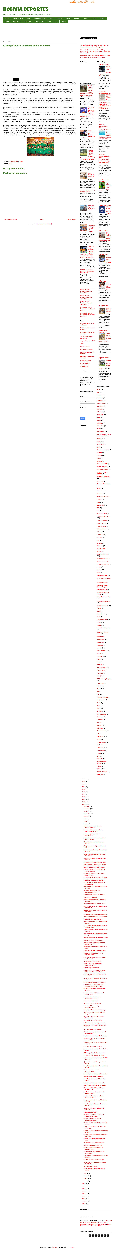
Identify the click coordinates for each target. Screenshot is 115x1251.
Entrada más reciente (11, 219)
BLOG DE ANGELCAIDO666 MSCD (104, 156)
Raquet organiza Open (90, 1112)
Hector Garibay (101, 548)
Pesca (98, 691)
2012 (84, 1194)
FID (98, 510)
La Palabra (94, 1222)
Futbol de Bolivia (85, 363)
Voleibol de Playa (102, 771)
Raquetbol (77, 18)
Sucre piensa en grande (90, 1166)
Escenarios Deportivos (103, 496)
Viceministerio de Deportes (101, 762)
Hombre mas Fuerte (102, 561)
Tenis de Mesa (101, 742)
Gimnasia (99, 537)
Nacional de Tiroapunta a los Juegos (94, 880)
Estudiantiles (100, 505)
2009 (84, 1201)
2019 (84, 799)
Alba (98, 392)
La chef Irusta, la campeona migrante (94, 867)
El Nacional (83, 1226)
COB (10, 163)
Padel (98, 662)
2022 (84, 791)
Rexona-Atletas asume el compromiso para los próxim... (94, 838)
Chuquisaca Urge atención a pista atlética (95, 914)
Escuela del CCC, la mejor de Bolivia (94, 1055)
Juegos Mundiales (102, 582)
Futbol (7, 21)
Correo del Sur (102, 1224)
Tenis (51, 18)
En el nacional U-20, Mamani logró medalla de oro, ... (93, 1096)
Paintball (99, 664)
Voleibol (99, 769)
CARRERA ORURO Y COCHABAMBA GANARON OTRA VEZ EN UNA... (94, 971)
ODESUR (99, 656)
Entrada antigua (71, 219)
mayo (85, 824)
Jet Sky (99, 567)
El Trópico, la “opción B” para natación (94, 1053)
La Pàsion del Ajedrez (86, 349)
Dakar (28, 18)
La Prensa (107, 1220)
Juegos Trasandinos (102, 605)
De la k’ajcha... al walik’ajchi (91, 174)
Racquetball (100, 700)
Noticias (99, 653)
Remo (98, 705)
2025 (84, 784)
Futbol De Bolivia (104, 64)
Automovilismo (101, 403)
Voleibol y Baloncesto (40, 18)
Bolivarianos (100, 431)
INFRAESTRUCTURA (103, 564)
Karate (99, 608)
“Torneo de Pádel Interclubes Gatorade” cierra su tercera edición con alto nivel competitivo (94, 46)
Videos (99, 766)
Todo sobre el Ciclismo (103, 331)
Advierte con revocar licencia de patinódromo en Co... (93, 826)
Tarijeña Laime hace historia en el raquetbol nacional (93, 953)
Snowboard (100, 719)
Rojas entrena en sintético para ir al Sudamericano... (94, 993)
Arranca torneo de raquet (91, 1001)
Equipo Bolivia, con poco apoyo (92, 1029)
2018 (84, 801)
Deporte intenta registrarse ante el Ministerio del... (93, 1148)
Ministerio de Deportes (103, 628)
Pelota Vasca (100, 683)
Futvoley (99, 532)
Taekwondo (100, 736)
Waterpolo (100, 774)
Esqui (98, 502)
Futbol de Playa (101, 526)
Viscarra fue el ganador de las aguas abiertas (91, 208)
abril (85, 1173)
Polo (98, 694)
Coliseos (99, 461)
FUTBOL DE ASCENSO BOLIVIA (105, 92)
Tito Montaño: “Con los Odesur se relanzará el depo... (93, 1070)
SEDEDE (99, 711)
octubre (86, 811)
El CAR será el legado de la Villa (93, 1145)
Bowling (99, 438)
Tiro (98, 745)
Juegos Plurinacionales (103, 597)
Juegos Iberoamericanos (104, 578)
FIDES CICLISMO (85, 360)
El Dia (99, 1226)
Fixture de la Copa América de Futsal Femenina (108, 210)
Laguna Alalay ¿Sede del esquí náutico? (95, 864)
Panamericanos (101, 667)
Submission (100, 728)
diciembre (87, 806)
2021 (84, 794)
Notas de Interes (101, 650)
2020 (84, 796)
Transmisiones (101, 750)
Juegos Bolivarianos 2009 (87, 341)
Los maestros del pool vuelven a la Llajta (95, 877)
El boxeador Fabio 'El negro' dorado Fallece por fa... (94, 1088)
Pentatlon (99, 686)
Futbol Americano (102, 520)
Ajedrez (94, 18)
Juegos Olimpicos (18, 18)
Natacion (102, 18)
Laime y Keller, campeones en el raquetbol (96, 937)
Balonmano (100, 412)
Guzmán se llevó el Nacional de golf (94, 1159)
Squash (99, 725)
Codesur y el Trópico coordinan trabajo (94, 1010)
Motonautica (100, 642)
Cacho (98, 447)
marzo (86, 1176)
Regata (99, 703)
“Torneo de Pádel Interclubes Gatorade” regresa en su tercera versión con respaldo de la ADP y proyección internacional (95, 51)
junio (85, 821)
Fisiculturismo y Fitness (103, 516)
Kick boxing (100, 614)
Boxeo (49, 21)
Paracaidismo (101, 670)
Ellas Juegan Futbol (105, 205)
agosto (86, 816)
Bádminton (100, 409)
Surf (98, 733)
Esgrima (99, 499)
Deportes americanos (102, 280)
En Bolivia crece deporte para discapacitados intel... (92, 891)
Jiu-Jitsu (99, 570)
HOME (7, 18)
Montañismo (100, 636)
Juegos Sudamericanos (103, 601)
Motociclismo (100, 639)
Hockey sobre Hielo (102, 558)
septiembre (87, 814)
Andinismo (100, 398)
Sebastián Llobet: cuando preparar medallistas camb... (93, 1006)
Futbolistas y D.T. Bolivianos (104, 180)
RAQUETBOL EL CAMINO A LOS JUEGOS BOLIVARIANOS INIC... (94, 985)
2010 (84, 1199)
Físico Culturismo (102, 513)
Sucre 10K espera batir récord (92, 1003)
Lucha (98, 622)
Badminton (100, 406)
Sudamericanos (101, 731)
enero (86, 1181)
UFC (98, 756)
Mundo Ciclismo (85, 346)
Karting (99, 611)
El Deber (104, 1222)
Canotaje (99, 452)
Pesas (98, 689)
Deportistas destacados (103, 476)
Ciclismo (63, 21)
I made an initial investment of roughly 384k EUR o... (86, 291)
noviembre (87, 809)
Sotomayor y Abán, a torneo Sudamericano (91, 834)
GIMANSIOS (100, 534)
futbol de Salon (101, 529)
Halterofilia (100, 546)
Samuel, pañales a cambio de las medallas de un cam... (93, 830)
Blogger (72, 1247)
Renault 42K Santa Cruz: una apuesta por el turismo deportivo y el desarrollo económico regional (95, 56)
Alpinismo (99, 395)
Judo (98, 572)
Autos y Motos (17, 21)
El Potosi (94, 1224)
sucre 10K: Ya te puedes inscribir (93, 1046)
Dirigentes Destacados (103, 484)
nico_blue (54, 1247)
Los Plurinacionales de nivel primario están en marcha (94, 1092)
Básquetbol (100, 414)
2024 (84, 787)
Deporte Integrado (102, 466)
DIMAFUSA (100, 481)
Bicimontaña (100, 426)
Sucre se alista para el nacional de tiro (94, 903)
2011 (84, 1196)
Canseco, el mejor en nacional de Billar (95, 862)
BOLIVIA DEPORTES (26, 10)
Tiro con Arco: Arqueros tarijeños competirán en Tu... (93, 964)
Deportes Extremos (102, 469)
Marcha (99, 625)
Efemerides (100, 491)
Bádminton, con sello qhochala (92, 961)
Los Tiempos (88, 1224)
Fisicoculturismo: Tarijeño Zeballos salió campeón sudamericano (87, 229)
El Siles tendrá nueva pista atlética (93, 1076)
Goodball (99, 543)
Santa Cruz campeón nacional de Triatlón (95, 1074)
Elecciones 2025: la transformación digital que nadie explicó (104, 161)
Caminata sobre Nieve (103, 450)
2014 (84, 1189)
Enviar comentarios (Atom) (44, 224)
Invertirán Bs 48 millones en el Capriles (95, 1085)
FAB (98, 508)
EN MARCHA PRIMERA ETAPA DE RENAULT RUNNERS (94, 1115)
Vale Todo (99, 759)
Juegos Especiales (102, 575)
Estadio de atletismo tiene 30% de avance (95, 916)
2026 (84, 782)
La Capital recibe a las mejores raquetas (95, 1023)
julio (85, 819)
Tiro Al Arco (100, 747)
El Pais (100, 1222)
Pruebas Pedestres (102, 697)
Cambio (109, 1224)
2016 (84, 1184)
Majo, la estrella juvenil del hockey (93, 940)
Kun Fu (99, 617)
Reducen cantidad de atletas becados (94, 1083)
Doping (99, 488)
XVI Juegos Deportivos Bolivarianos (86, 337)
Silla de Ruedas (101, 714)
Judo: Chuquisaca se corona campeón (94, 950)
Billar (98, 428)
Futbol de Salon (39, 21)
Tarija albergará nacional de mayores (94, 894)
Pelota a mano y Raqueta (104, 679)
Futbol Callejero (101, 523)
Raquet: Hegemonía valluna (91, 967)
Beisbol (68, 18)
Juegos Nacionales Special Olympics (102, 586)
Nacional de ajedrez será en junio (93, 919)
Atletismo (59, 18)
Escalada (99, 494)
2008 (84, 1204)
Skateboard (100, 717)
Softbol (99, 722)
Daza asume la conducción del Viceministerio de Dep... (92, 997)
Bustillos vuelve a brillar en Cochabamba (95, 1036)
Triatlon (99, 753)
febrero (86, 1178)
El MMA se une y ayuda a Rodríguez (94, 1142)
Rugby (86, 18)
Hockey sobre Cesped (103, 554)
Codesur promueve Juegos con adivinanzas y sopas (92, 1119)
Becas (98, 417)
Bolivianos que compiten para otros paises (104, 435)
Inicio (41, 219)
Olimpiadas (28, 21)
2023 (84, 789)
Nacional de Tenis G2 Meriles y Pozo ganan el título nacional (87, 271)
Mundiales (100, 645)
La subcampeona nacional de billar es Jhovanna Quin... (94, 870)
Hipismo (99, 551)
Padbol (99, 659)
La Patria (87, 1222)
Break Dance (100, 444)
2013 (84, 1191)
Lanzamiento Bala (102, 619)
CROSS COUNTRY (102, 464)
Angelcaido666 (84, 366)
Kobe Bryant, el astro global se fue (108, 286)
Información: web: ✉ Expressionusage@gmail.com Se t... (87, 309)
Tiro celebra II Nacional (90, 897)
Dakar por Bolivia (104, 231)
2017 (84, 804)
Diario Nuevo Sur (92, 1226)
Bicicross (99, 423)
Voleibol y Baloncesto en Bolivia (103, 126)
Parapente (100, 673)
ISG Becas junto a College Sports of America (87, 190)
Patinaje (99, 676)
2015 (84, 1186)
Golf (56, 21)
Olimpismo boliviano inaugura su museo (95, 982)
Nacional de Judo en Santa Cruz (93, 1020)
